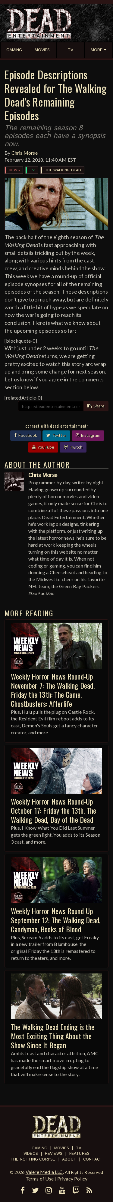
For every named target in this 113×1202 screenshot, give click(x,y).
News (14, 170)
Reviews (53, 1154)
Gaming (39, 1148)
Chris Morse (24, 153)
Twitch (73, 447)
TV (32, 170)
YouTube (43, 447)
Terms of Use (40, 1178)
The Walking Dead (63, 170)
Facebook (25, 436)
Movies (61, 1148)
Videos (31, 1154)
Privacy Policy (72, 1178)
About (69, 1159)
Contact (92, 1159)
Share (96, 406)
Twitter (56, 436)
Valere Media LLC (44, 1172)
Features (79, 1154)
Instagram (88, 436)
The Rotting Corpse (33, 1159)
